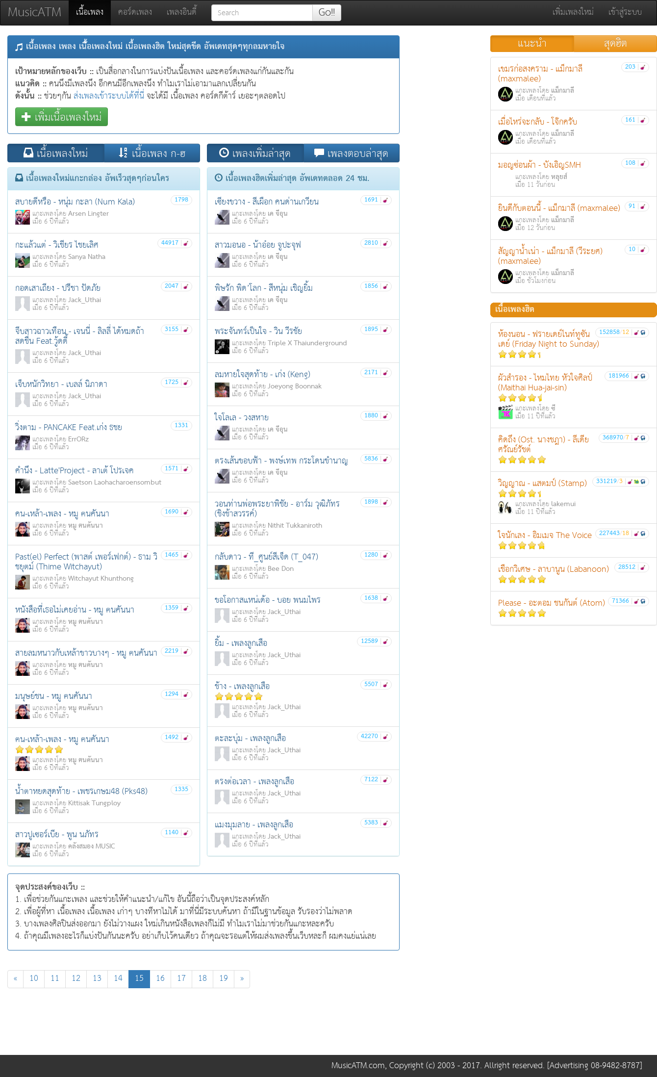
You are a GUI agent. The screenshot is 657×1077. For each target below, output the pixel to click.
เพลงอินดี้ (182, 12)
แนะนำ (532, 43)
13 (97, 978)
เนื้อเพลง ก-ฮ (152, 153)
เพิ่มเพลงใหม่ (573, 12)
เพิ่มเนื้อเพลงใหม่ (61, 117)
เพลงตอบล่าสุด (351, 153)
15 (142, 978)
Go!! (327, 12)
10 (33, 978)
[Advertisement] (203, 1024)
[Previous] (15, 979)
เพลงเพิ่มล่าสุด (255, 153)
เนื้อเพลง (93, 12)
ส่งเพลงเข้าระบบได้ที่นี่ (109, 96)
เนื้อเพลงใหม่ (56, 153)
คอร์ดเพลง (135, 12)
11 (55, 978)
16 (160, 978)
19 (223, 978)
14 (118, 978)
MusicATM (34, 12)
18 (202, 978)
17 (181, 978)
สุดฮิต (615, 43)
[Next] (242, 979)
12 (76, 978)
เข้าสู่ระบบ (625, 12)
